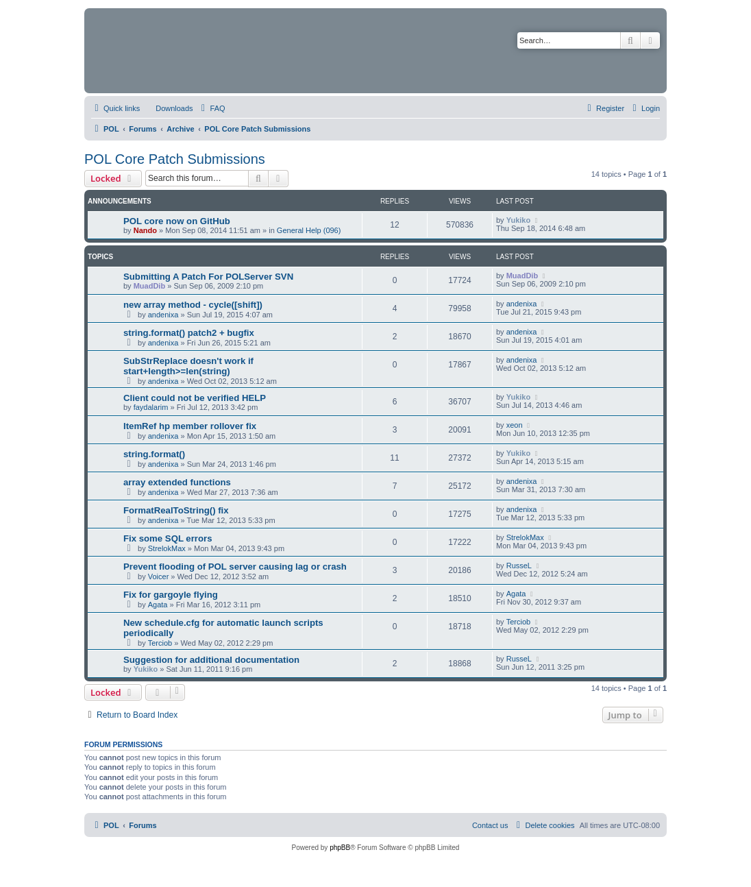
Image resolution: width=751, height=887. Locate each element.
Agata (158, 604)
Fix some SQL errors (167, 538)
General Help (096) (309, 230)
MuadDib (149, 286)
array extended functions (177, 482)
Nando (145, 230)
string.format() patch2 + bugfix (188, 333)
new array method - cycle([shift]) (192, 305)
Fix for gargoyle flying (170, 595)
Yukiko (518, 220)
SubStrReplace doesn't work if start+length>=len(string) (188, 366)
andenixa (163, 315)
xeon (514, 425)
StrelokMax (167, 548)
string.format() (154, 454)
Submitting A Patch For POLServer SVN (208, 276)
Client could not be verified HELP (194, 398)
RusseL (519, 565)
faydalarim (151, 407)
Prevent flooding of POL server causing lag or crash (235, 566)
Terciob (160, 643)
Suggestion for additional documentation (211, 660)
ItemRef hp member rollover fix (189, 426)
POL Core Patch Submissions (174, 159)
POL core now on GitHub (176, 221)
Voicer (158, 576)
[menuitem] (168, 108)
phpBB (340, 847)
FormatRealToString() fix (176, 510)
